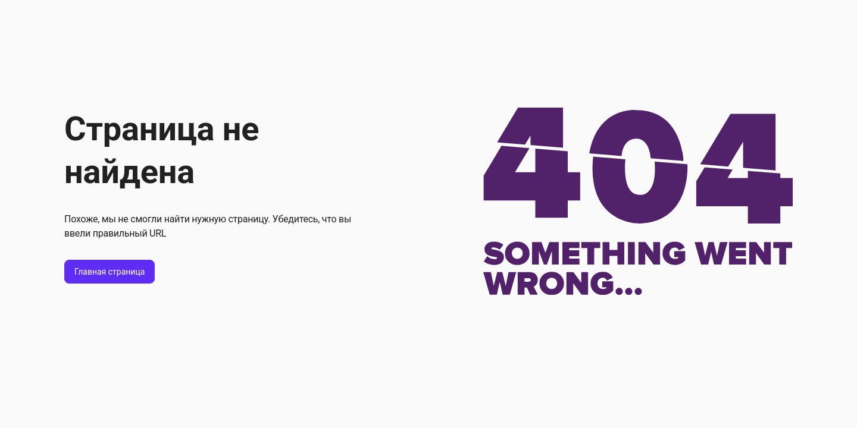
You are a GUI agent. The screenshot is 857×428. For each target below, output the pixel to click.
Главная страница (109, 271)
